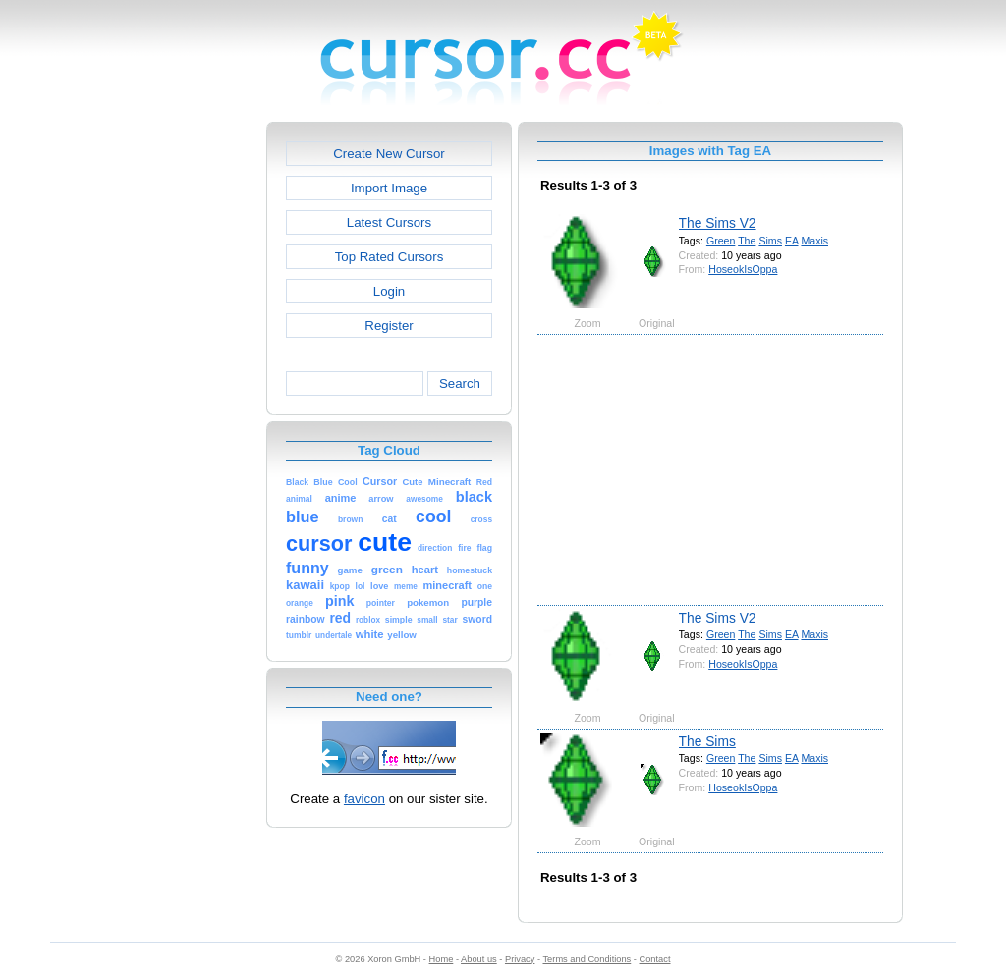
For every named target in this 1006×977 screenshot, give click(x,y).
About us (479, 959)
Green (721, 240)
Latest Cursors (389, 222)
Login (389, 291)
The (746, 240)
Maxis (814, 240)
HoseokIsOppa (742, 269)
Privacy (519, 959)
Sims (770, 240)
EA (792, 240)
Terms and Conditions (586, 959)
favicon (364, 798)
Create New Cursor (389, 153)
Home (441, 959)
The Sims (707, 741)
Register (388, 325)
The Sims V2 (717, 223)
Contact (655, 959)
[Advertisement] (181, 416)
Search (459, 383)
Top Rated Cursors (389, 256)
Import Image (389, 188)
